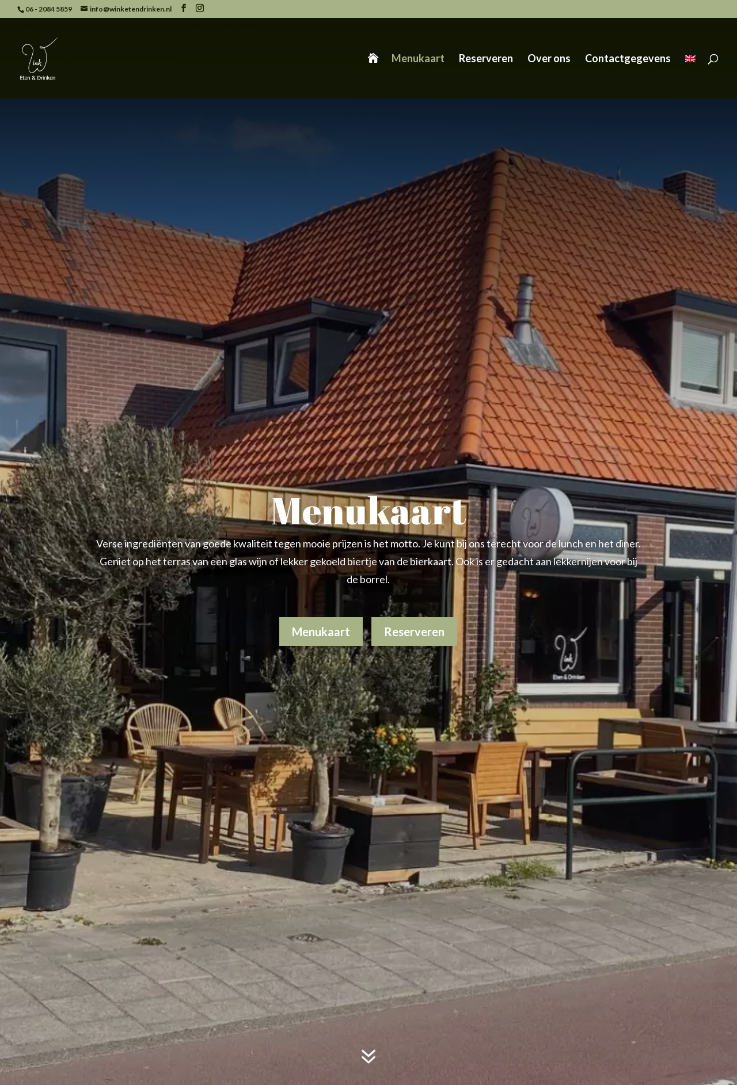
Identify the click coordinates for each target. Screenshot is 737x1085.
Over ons (549, 59)
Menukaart (418, 59)
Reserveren (486, 59)
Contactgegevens (628, 59)
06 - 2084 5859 (48, 9)
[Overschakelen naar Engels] (690, 76)
